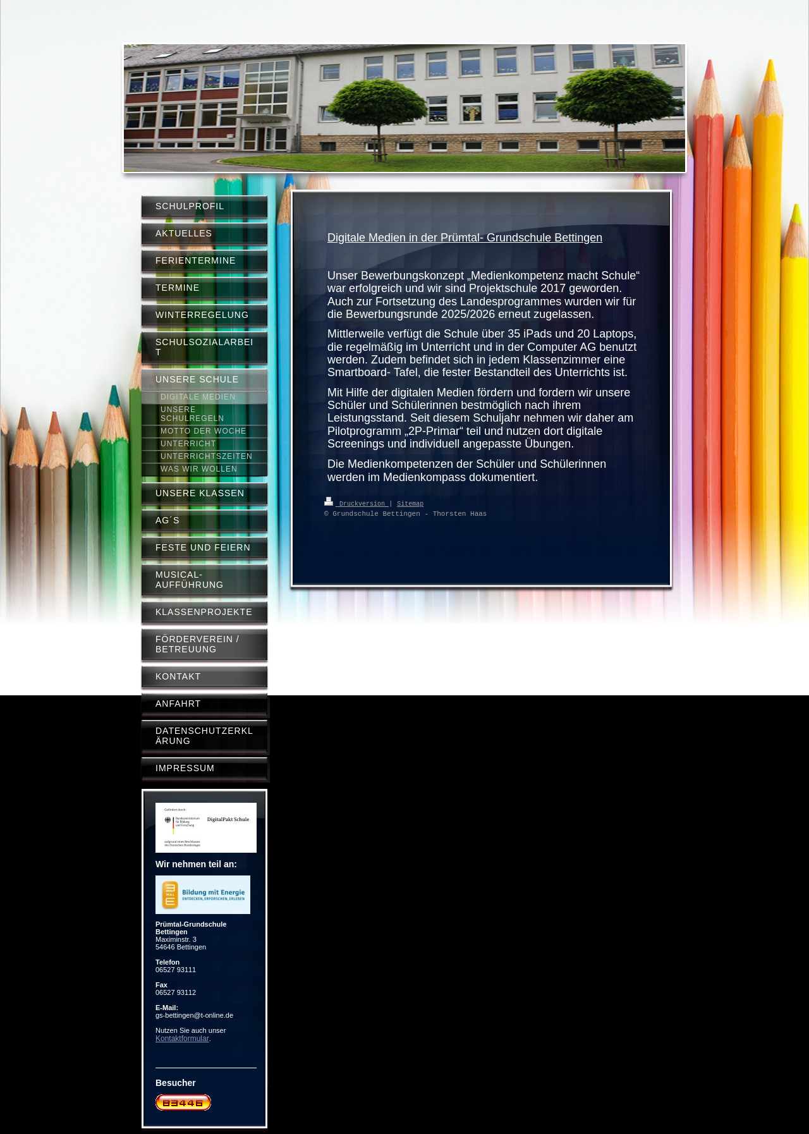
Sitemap (410, 503)
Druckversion (356, 503)
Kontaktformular (182, 1038)
